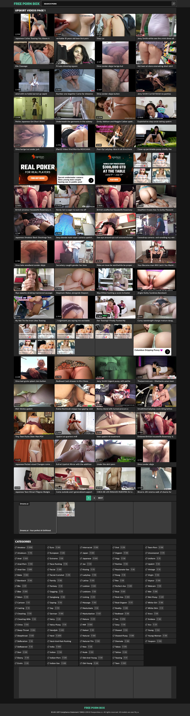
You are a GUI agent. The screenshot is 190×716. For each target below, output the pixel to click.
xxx (153, 624)
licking (89, 597)
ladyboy (90, 575)
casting (23, 608)
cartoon (23, 602)
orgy (120, 558)
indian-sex (58, 663)
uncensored (156, 553)
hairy (55, 619)
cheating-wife (26, 619)
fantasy (56, 586)
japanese (90, 558)
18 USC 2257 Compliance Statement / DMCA (68, 712)
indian (56, 652)
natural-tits (91, 641)
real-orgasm (124, 602)
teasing (121, 658)
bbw (22, 591)
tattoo (121, 652)
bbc (22, 586)
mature (89, 619)
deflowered (25, 647)
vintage (154, 569)
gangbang (57, 597)
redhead (122, 613)
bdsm (23, 597)
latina (89, 580)
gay (55, 608)
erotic (23, 663)
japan (89, 553)
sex (120, 619)
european (57, 553)
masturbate (91, 608)
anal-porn (25, 564)
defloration (25, 641)
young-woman (158, 636)
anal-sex (24, 569)
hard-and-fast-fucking (60, 642)
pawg (120, 575)
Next (100, 498)
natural (89, 636)
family (56, 580)
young (154, 630)
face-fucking (59, 564)
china (23, 624)
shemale (122, 641)
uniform (154, 558)
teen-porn (156, 547)
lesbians (89, 591)
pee (119, 580)
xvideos (155, 619)
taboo (121, 647)
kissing (89, 569)
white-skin (156, 608)
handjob (57, 630)
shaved (121, 630)
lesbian (89, 586)
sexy (120, 624)
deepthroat (25, 636)
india (55, 647)
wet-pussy (156, 597)
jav (87, 564)
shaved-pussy (124, 636)
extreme (57, 558)
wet (153, 591)
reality (121, 608)
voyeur (154, 580)
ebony (23, 658)
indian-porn (58, 658)
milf (88, 624)
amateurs (25, 553)
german (57, 613)
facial (56, 569)
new (88, 647)
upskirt (154, 564)
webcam (155, 586)
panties (121, 564)
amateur (25, 547)
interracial (91, 547)
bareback (24, 580)
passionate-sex (125, 569)
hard (56, 636)
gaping (56, 602)
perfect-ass (123, 586)
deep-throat (26, 630)
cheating (24, 613)
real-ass (122, 597)
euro (55, 547)
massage (90, 602)
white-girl (156, 602)
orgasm (122, 553)
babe (23, 575)
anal (22, 558)
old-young (91, 663)
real (120, 591)
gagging (56, 591)
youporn (155, 641)
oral (120, 547)
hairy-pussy (58, 624)
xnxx (153, 613)
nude (88, 652)
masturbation (92, 613)
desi (22, 652)
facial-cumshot (60, 575)
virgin (154, 575)
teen (120, 663)
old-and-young (93, 658)
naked (88, 630)
